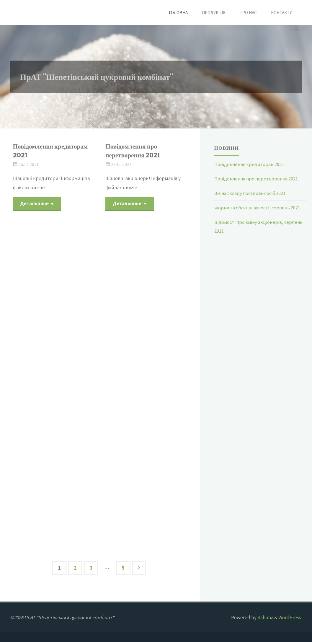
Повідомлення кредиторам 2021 (51, 151)
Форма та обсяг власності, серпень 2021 (259, 207)
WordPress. (290, 617)
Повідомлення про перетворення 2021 (133, 151)
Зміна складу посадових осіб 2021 (251, 193)
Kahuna (265, 617)
